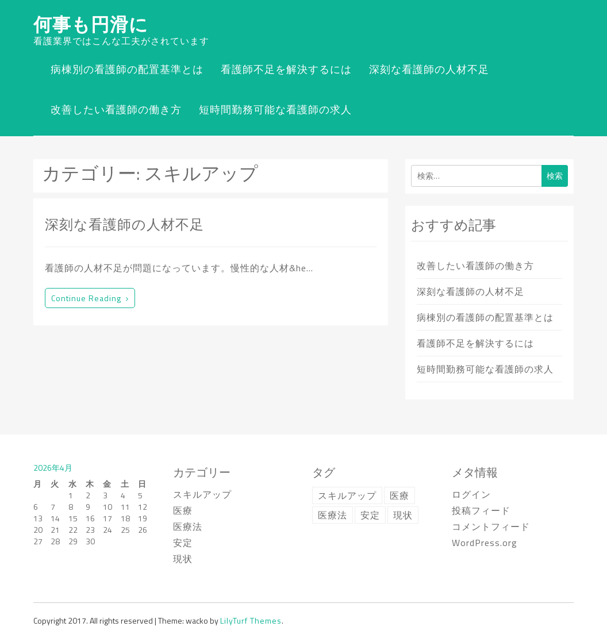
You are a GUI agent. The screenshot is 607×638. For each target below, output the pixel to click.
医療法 (187, 526)
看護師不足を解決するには (286, 69)
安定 (183, 542)
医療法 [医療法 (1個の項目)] (332, 515)
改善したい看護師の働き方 (116, 109)
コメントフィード (491, 526)
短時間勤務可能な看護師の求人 (275, 109)
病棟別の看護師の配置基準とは (127, 69)
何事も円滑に (90, 24)
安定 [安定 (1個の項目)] (370, 515)
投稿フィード (481, 510)
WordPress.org (484, 542)
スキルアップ (202, 494)
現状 (183, 559)
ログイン (471, 494)
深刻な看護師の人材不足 (429, 69)
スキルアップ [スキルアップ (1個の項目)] (347, 495)
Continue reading (90, 298)
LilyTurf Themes (251, 620)
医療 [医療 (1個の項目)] (399, 495)
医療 (183, 510)
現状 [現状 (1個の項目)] (403, 515)
